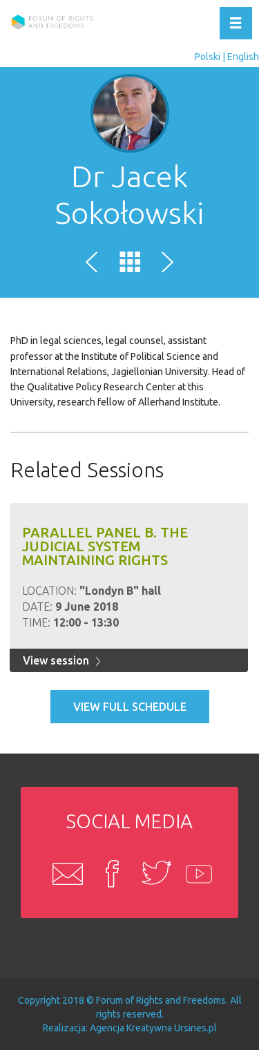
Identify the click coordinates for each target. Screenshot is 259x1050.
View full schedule (129, 706)
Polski (207, 56)
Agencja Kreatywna (131, 1027)
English (243, 56)
